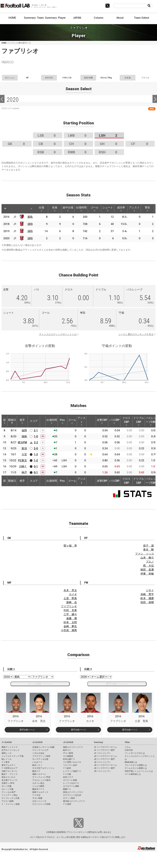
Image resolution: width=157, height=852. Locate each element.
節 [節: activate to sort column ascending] (4, 421)
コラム (128, 747)
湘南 (24, 436)
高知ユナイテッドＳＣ (73, 792)
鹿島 (30, 216)
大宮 (24, 454)
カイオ (73, 594)
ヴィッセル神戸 (9, 792)
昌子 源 (148, 545)
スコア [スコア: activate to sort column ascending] (34, 420)
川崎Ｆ (23, 466)
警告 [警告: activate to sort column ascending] (147, 209)
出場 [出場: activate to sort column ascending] (41, 209)
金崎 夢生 (70, 626)
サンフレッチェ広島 (11, 798)
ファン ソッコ (144, 553)
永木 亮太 (70, 590)
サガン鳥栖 (37, 798)
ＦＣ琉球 (67, 804)
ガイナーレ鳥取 (70, 780)
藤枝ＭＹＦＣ (38, 789)
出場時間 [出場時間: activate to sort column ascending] (81, 209)
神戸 (24, 472)
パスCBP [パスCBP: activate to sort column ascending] (114, 421)
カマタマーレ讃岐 (71, 786)
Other (127, 742)
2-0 (36, 448)
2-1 (36, 430)
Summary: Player (55, 17)
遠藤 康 (71, 618)
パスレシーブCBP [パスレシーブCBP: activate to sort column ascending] (150, 421)
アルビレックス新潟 (41, 780)
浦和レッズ (7, 753)
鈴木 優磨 (147, 598)
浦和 (30, 224)
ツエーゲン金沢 (70, 765)
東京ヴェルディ (9, 765)
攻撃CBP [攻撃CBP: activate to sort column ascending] (102, 421)
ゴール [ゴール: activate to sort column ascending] (94, 209)
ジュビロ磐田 (38, 786)
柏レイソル (7, 759)
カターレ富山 (38, 783)
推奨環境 (61, 832)
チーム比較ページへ (40, 683)
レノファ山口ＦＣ (71, 783)
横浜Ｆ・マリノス (10, 774)
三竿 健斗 (70, 614)
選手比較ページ (27, 729)
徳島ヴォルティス (40, 792)
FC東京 (22, 460)
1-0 (36, 436)
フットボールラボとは (135, 753)
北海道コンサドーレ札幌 (43, 747)
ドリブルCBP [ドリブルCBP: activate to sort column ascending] (138, 421)
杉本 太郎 (70, 622)
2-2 (36, 442)
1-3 (36, 454)
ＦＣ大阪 (67, 774)
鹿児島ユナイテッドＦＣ (74, 801)
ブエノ (150, 561)
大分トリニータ (39, 801)
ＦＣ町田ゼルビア (10, 768)
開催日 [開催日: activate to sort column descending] (12, 421)
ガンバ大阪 (7, 786)
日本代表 (129, 750)
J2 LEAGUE (37, 742)
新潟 (24, 448)
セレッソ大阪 (8, 789)
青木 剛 (148, 549)
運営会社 (92, 832)
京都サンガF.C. (8, 783)
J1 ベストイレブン (102, 753)
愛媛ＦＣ (67, 789)
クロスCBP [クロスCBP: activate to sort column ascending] (126, 421)
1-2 (36, 460)
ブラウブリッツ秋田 (41, 756)
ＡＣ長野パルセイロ (72, 762)
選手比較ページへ (117, 683)
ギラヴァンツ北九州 (72, 795)
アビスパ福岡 (8, 801)
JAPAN (77, 17)
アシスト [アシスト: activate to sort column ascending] (134, 209)
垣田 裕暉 (147, 602)
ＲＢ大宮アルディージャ (43, 768)
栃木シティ (37, 765)
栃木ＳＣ (67, 750)
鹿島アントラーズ (10, 747)
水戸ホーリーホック (11, 750)
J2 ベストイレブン (102, 762)
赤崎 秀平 (147, 594)
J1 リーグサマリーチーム (105, 747)
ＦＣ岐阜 (67, 768)
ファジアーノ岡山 (10, 795)
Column (98, 17)
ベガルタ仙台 (38, 753)
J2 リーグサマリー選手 (104, 759)
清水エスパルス (9, 777)
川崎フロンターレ (10, 771)
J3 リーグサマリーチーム (105, 765)
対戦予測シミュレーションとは (139, 771)
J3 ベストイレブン (102, 771)
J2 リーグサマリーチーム (105, 756)
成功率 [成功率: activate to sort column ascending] (121, 209)
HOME (12, 17)
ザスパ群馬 (68, 753)
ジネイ (150, 590)
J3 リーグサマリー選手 (104, 768)
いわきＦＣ (37, 762)
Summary (98, 742)
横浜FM (22, 442)
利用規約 (51, 832)
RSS (152, 109)
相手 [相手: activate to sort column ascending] (22, 421)
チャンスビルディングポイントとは (58, 334)
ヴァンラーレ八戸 (40, 750)
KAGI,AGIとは (131, 762)
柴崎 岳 (71, 602)
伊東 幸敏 (147, 573)
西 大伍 (148, 565)
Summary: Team (34, 17)
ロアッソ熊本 (69, 798)
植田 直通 (147, 569)
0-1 (36, 466)
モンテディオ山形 (40, 759)
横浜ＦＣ (36, 771)
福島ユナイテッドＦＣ (73, 747)
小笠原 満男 (69, 630)
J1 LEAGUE (7, 742)
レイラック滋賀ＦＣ (72, 771)
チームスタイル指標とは (136, 768)
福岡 (24, 430)
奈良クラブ (68, 777)
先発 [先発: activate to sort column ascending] (54, 209)
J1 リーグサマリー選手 (104, 750)
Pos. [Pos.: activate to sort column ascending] (62, 421)
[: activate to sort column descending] (5, 209)
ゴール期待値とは (133, 774)
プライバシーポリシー (77, 832)
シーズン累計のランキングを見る (135, 334)
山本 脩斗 (147, 557)
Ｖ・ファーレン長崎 (11, 804)
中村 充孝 (70, 610)
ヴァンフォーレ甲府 (41, 777)
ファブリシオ (69, 606)
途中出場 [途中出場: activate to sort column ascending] (68, 209)
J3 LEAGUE (68, 742)
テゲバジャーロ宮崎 (41, 804)
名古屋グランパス (10, 780)
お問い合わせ (104, 832)
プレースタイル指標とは (136, 765)
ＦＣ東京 (6, 762)
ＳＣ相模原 (68, 756)
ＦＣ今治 (36, 795)
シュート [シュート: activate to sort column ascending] (107, 209)
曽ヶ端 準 (70, 545)
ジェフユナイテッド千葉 (13, 756)
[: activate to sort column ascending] (11, 209)
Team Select (141, 17)
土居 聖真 (70, 598)
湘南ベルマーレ (39, 774)
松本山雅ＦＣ (69, 759)
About (120, 17)
